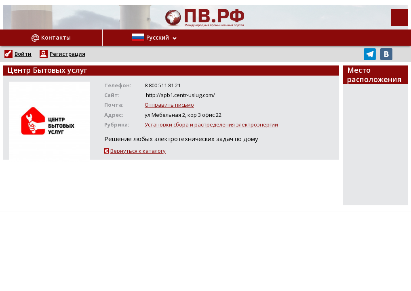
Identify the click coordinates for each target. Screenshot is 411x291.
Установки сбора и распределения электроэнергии (211, 124)
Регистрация (67, 53)
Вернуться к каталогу (138, 150)
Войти (23, 53)
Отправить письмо (169, 104)
